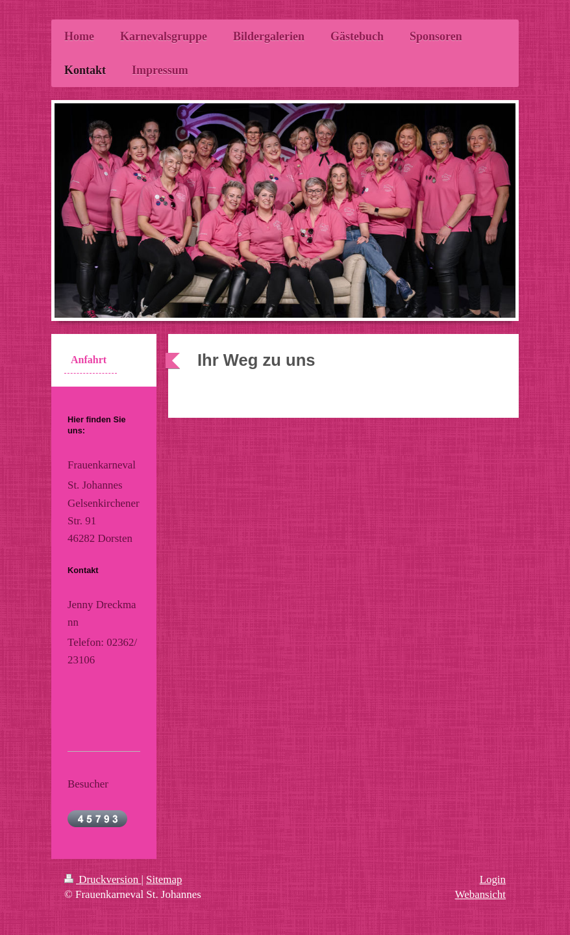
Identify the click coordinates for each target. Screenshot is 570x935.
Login (493, 879)
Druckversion (102, 879)
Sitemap (164, 879)
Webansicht (480, 894)
